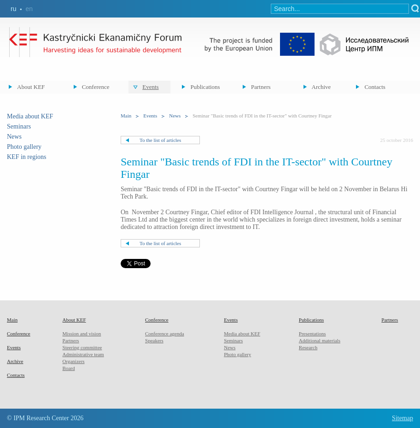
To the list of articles (160, 140)
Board (69, 368)
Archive (321, 86)
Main (126, 115)
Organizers (74, 361)
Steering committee (82, 347)
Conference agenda (164, 333)
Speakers (154, 340)
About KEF (31, 86)
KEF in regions (27, 156)
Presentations (312, 333)
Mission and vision (82, 333)
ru (13, 8)
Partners (261, 86)
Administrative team (83, 354)
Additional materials (319, 340)
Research (308, 347)
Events (150, 86)
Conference (96, 86)
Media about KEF (30, 116)
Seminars (19, 126)
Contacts (374, 86)
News (14, 136)
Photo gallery (24, 146)
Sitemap (402, 418)
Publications (205, 86)
